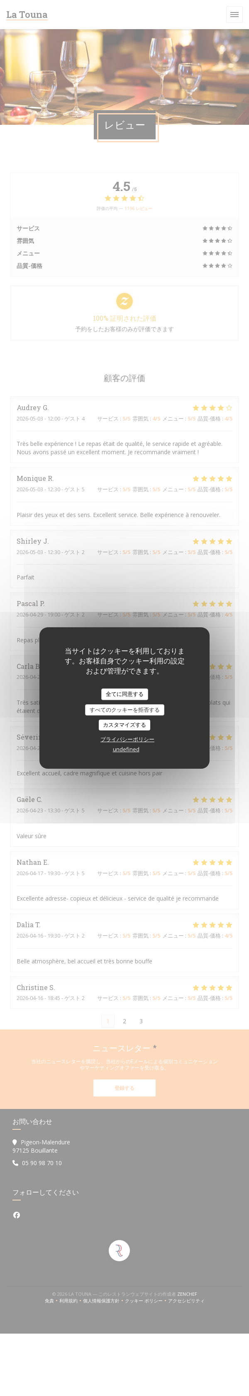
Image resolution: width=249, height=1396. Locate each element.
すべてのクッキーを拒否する (125, 709)
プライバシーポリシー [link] (127, 739)
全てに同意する (125, 694)
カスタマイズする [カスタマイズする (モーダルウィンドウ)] (124, 724)
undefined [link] (126, 749)
